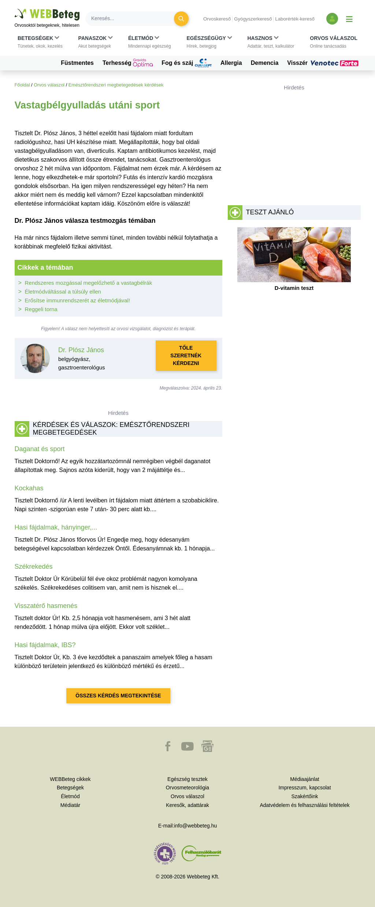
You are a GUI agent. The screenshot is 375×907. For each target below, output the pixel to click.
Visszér (323, 63)
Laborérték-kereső (295, 19)
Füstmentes (77, 63)
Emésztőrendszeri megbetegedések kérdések (116, 85)
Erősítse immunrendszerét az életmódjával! (77, 300)
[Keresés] (134, 18)
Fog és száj (186, 63)
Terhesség (128, 63)
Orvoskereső (217, 19)
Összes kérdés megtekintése (118, 695)
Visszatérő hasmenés (46, 605)
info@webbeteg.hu (195, 826)
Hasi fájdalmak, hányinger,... (56, 527)
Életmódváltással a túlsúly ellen (63, 291)
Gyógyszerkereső (253, 19)
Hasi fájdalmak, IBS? (45, 645)
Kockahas (29, 488)
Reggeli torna (41, 309)
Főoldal (22, 85)
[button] (40, 42)
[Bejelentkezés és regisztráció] (332, 19)
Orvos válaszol (49, 85)
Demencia (265, 63)
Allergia (231, 63)
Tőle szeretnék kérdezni (185, 355)
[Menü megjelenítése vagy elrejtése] (349, 18)
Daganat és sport (40, 449)
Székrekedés (34, 566)
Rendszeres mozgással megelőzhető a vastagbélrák (88, 283)
